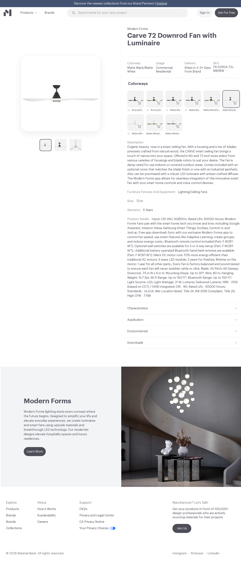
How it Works (46, 509)
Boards (11, 521)
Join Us (182, 528)
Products (26, 12)
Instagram (179, 553)
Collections (14, 528)
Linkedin (213, 553)
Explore (161, 3)
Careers (42, 521)
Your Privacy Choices (97, 528)
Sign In (205, 12)
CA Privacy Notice (91, 521)
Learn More (35, 451)
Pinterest (197, 553)
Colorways (138, 84)
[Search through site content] (129, 13)
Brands (49, 12)
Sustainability (46, 515)
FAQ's (83, 509)
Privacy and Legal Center (96, 515)
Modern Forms (137, 28)
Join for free (226, 12)
